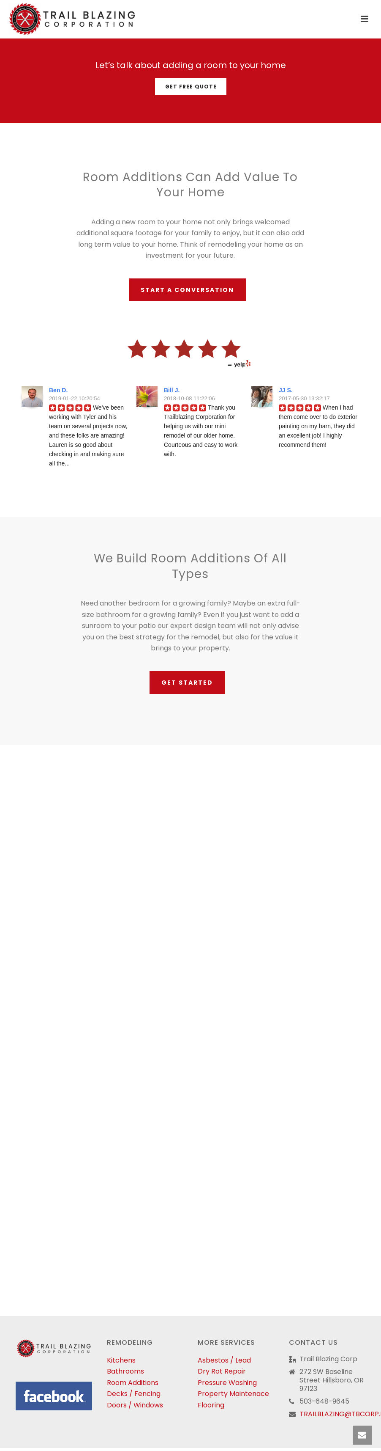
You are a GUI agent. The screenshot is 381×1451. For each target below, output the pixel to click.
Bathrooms (125, 1371)
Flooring (211, 1405)
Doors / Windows (135, 1405)
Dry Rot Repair (222, 1371)
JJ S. (286, 390)
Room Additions (132, 1383)
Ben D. (58, 390)
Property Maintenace (233, 1394)
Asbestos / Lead (224, 1360)
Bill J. (172, 390)
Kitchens (121, 1360)
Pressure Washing (227, 1383)
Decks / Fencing (134, 1394)
